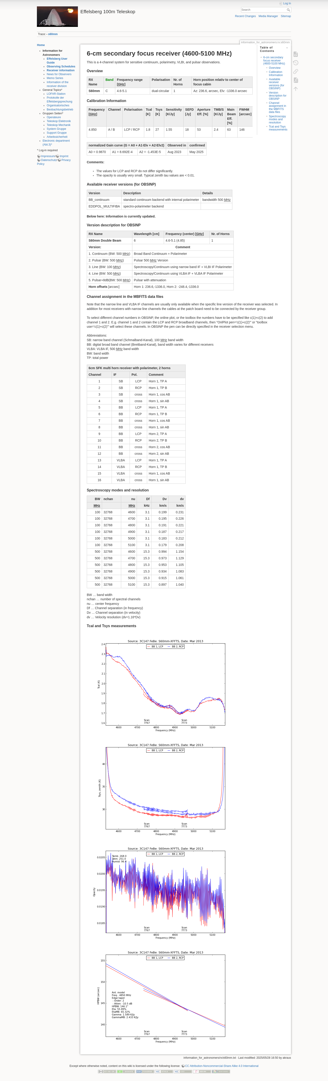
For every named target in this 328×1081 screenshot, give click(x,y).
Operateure (54, 117)
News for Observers (59, 74)
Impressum (48, 156)
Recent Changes (245, 16)
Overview (275, 67)
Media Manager (268, 16)
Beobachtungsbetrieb (60, 109)
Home (41, 45)
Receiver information (60, 70)
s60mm (53, 34)
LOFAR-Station (56, 93)
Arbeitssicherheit (57, 136)
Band (109, 80)
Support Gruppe (57, 132)
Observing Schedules (61, 66)
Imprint (64, 156)
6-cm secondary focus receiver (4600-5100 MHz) (274, 60)
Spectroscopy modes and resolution (277, 119)
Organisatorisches (58, 105)
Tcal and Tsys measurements (278, 128)
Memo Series (55, 78)
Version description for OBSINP (278, 95)
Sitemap (286, 16)
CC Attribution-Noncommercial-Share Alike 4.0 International (222, 1066)
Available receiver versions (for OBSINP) (276, 84)
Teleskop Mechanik (58, 125)
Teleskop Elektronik (59, 121)
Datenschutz (48, 160)
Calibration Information (276, 73)
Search (289, 9)
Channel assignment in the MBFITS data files (277, 107)
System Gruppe (56, 128)
